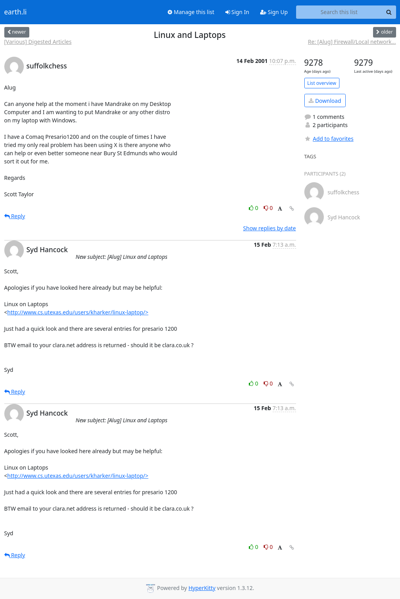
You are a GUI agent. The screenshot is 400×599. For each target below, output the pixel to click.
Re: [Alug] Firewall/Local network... (352, 41)
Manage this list (191, 12)
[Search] (389, 12)
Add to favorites (329, 138)
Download (325, 100)
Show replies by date (269, 228)
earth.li (15, 12)
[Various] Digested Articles (38, 41)
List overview (321, 83)
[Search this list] (339, 12)
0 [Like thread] (254, 208)
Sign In (237, 12)
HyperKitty (201, 588)
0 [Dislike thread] (268, 208)
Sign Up (274, 12)
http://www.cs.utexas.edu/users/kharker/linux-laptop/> (77, 312)
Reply (14, 216)
